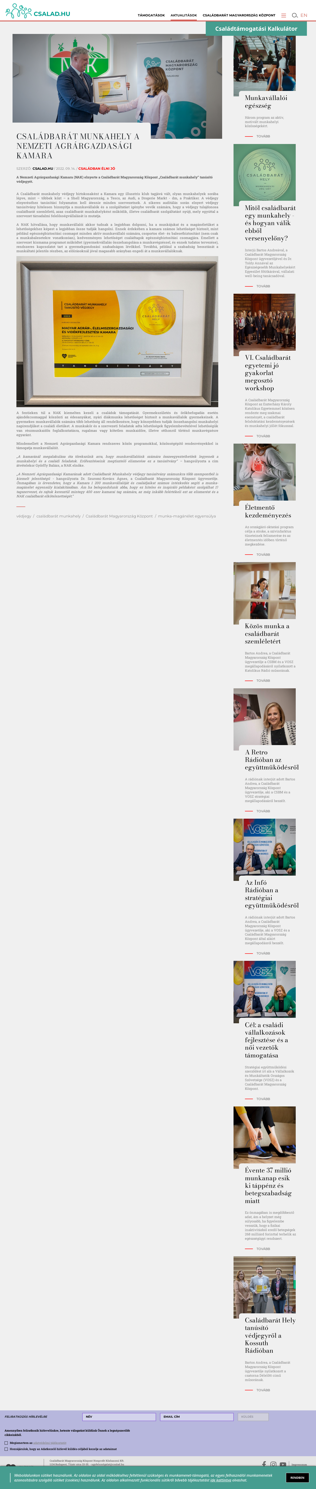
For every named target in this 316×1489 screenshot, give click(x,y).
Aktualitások (184, 15)
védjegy (23, 516)
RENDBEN (297, 1478)
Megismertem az (38, 1443)
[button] (283, 15)
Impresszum (299, 1464)
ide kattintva (220, 1480)
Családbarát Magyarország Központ (239, 15)
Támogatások (151, 15)
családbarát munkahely (58, 516)
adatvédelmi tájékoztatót (49, 1443)
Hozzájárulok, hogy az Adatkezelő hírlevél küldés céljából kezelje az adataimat (63, 1449)
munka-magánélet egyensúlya (187, 516)
